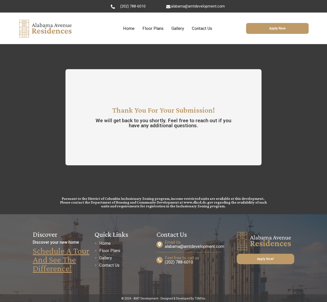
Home (129, 28)
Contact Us (202, 28)
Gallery (177, 28)
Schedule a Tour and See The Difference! (61, 259)
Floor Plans (153, 28)
